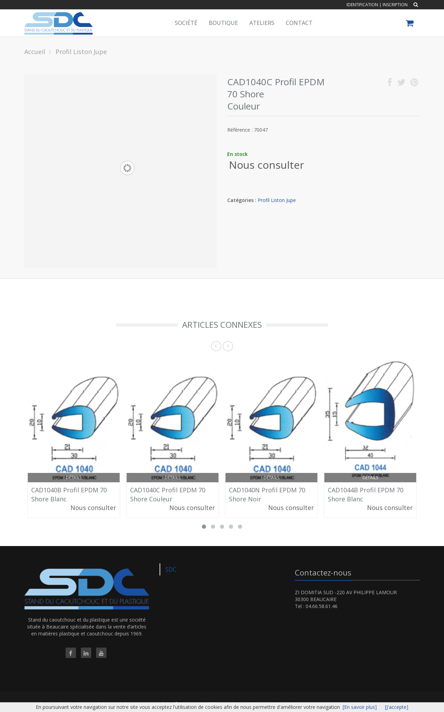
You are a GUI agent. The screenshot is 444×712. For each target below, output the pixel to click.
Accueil (34, 51)
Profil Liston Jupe (277, 200)
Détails (74, 478)
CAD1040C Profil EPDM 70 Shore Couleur (167, 494)
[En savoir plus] (360, 707)
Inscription (395, 5)
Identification (362, 5)
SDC (171, 569)
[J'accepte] (396, 707)
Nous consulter (266, 165)
